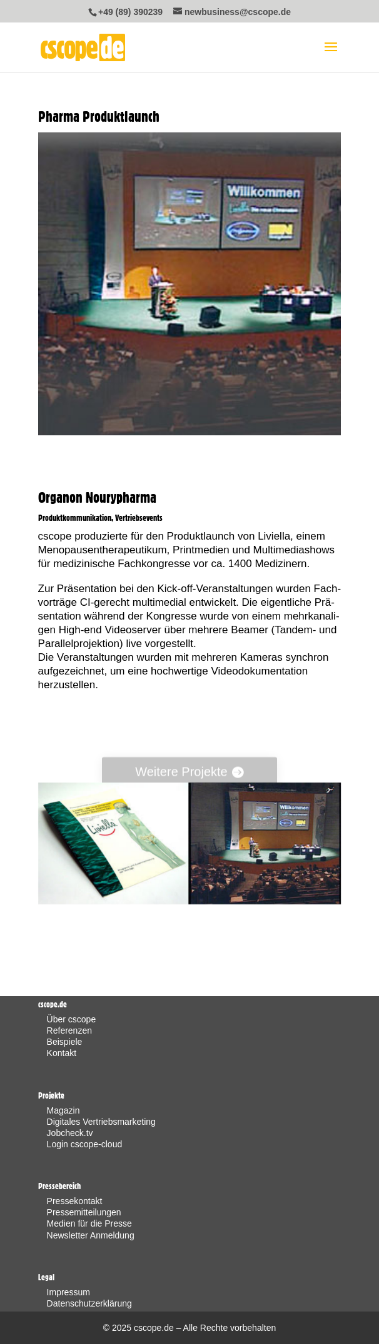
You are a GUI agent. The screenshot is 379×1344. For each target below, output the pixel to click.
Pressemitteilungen (84, 1212)
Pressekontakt (75, 1201)
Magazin (63, 1110)
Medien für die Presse (89, 1223)
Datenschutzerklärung (89, 1303)
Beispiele (65, 1042)
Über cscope (71, 1019)
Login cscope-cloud (85, 1144)
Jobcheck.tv (70, 1133)
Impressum (68, 1292)
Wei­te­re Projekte (181, 775)
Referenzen (69, 1030)
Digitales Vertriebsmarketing (101, 1122)
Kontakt (61, 1053)
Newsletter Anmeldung (90, 1235)
